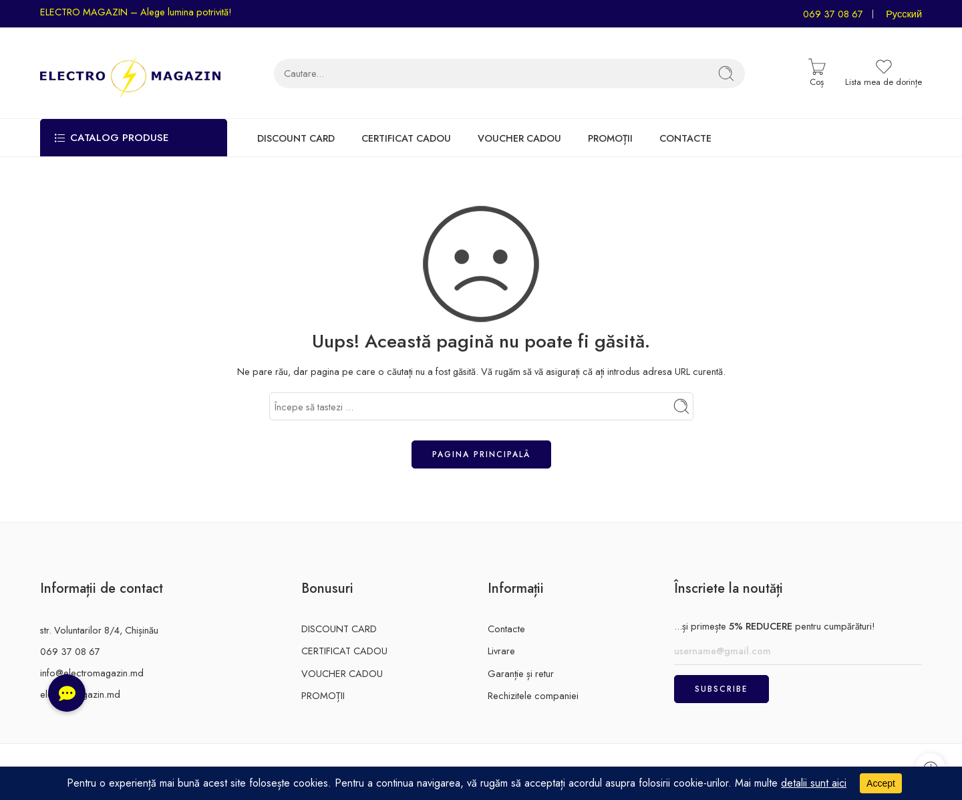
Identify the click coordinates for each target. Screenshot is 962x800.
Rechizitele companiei (533, 695)
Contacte (506, 629)
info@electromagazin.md (92, 673)
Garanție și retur (521, 673)
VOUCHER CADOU (519, 138)
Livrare (501, 651)
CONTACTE (685, 138)
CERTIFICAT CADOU (406, 138)
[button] (67, 693)
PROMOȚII (610, 138)
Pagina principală (481, 454)
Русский (904, 14)
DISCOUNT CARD (296, 138)
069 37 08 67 (833, 14)
